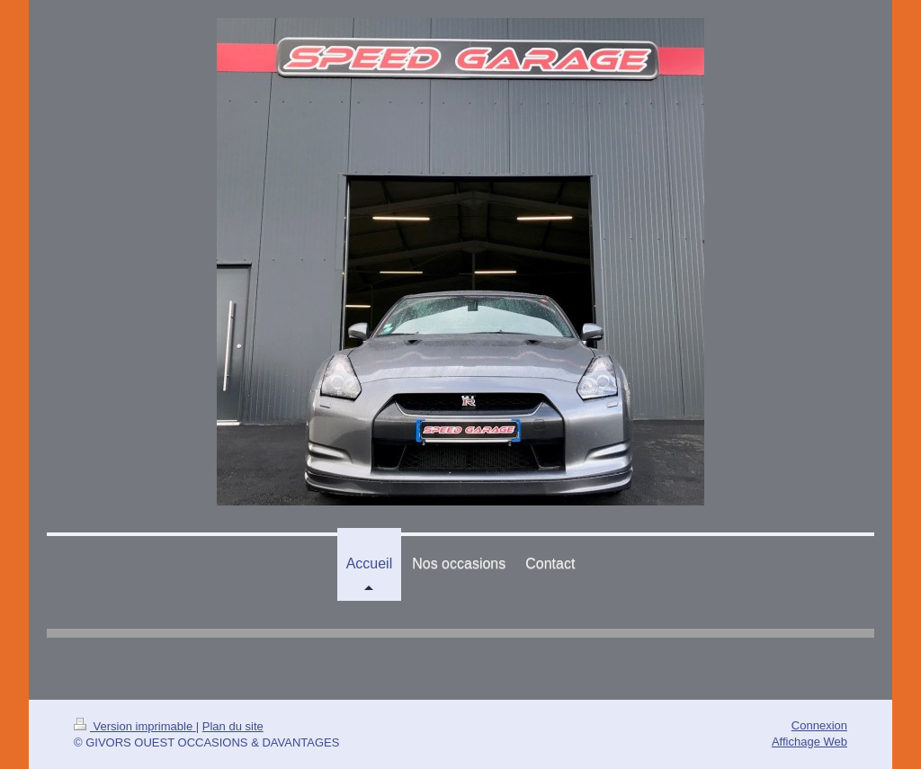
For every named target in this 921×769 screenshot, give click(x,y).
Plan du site (233, 726)
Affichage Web (809, 741)
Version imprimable (135, 726)
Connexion (819, 725)
